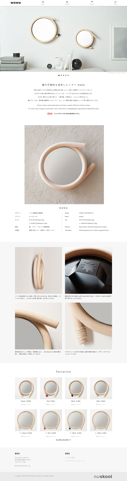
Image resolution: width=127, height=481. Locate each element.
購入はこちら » (26, 404)
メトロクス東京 (70, 457)
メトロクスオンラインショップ (74, 461)
